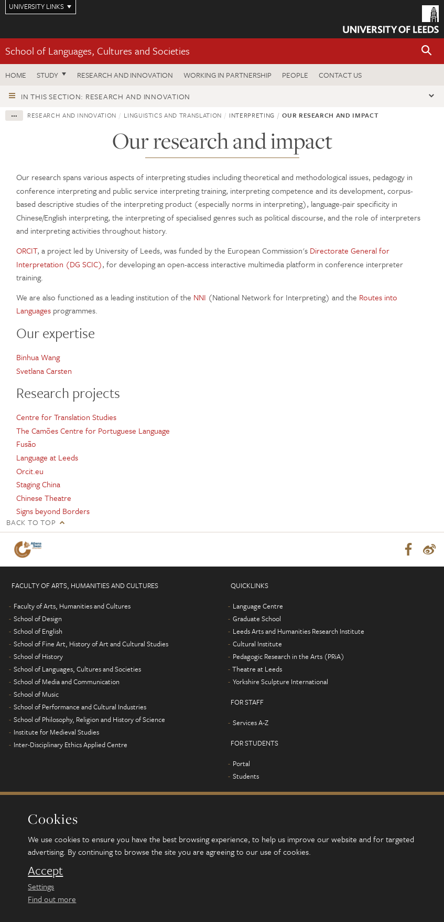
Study (47, 74)
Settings (41, 886)
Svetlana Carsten (44, 370)
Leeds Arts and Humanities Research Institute (298, 631)
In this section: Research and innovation (105, 96)
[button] (427, 51)
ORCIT (26, 250)
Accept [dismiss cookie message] (45, 870)
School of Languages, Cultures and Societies (97, 51)
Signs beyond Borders (53, 511)
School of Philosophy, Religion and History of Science (89, 720)
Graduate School (257, 619)
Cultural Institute (257, 644)
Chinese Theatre (43, 498)
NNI (199, 297)
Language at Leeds (47, 457)
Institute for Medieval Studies (56, 732)
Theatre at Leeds (257, 669)
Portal (241, 764)
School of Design (38, 619)
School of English (38, 631)
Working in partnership (227, 74)
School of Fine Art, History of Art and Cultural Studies (91, 644)
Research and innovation (125, 74)
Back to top (31, 522)
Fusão (26, 443)
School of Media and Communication (67, 682)
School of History (38, 657)
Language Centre (258, 606)
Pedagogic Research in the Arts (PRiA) (288, 657)
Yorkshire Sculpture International (280, 682)
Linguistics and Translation (173, 115)
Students (246, 776)
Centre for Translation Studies (66, 417)
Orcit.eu (30, 471)
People (295, 74)
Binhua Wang (38, 357)
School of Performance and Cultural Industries (80, 707)
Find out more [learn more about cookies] (52, 899)
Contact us (340, 74)
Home (15, 74)
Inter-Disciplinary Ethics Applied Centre (70, 745)
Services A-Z (250, 723)
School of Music (36, 694)
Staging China (38, 484)
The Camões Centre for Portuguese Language (93, 430)
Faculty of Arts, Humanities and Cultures (72, 606)
